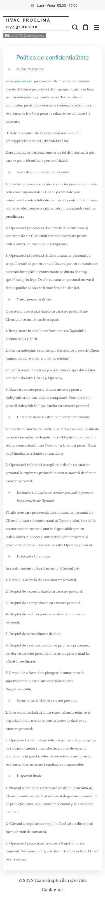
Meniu (96, 27)
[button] (74, 27)
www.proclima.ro (19, 81)
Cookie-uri (53, 889)
